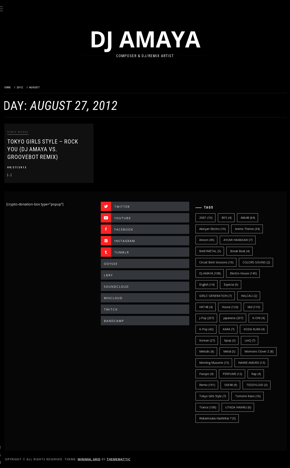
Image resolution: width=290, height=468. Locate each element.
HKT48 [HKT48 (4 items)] (209, 307)
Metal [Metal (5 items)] (233, 351)
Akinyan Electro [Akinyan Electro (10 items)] (216, 229)
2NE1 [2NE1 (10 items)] (209, 218)
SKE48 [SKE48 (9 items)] (234, 385)
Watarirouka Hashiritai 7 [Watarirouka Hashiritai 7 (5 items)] (221, 418)
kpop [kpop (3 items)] (233, 340)
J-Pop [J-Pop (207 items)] (210, 318)
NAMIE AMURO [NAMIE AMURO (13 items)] (255, 363)
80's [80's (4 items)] (230, 218)
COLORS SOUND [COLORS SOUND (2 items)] (260, 262)
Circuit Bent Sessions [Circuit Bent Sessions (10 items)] (220, 262)
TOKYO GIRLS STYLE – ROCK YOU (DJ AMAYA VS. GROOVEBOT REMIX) (53, 149)
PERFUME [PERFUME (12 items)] (236, 374)
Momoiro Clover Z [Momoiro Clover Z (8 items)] (262, 351)
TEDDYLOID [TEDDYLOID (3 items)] (260, 385)
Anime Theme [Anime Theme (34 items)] (250, 229)
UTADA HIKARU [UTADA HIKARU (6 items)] (242, 407)
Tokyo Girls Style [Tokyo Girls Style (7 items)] (216, 396)
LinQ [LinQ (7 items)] (253, 340)
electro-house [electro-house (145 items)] (246, 273)
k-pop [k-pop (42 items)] (210, 329)
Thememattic (129, 459)
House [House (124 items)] (233, 307)
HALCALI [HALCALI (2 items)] (253, 296)
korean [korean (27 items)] (211, 340)
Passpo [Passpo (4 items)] (210, 374)
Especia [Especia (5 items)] (234, 284)
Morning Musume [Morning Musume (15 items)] (218, 363)
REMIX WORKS (28, 132)
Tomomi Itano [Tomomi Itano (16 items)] (251, 396)
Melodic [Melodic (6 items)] (210, 351)
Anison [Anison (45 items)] (210, 240)
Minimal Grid (99, 459)
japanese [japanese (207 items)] (237, 318)
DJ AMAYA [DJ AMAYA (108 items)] (213, 273)
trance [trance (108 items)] (211, 407)
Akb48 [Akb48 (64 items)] (251, 218)
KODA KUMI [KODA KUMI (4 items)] (257, 329)
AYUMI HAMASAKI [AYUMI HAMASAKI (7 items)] (241, 240)
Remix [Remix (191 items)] (211, 385)
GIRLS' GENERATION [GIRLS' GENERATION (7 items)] (219, 296)
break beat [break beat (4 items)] (243, 251)
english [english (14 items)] (210, 284)
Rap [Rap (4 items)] (259, 374)
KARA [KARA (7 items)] (232, 329)
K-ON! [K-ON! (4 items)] (262, 318)
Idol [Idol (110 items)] (257, 307)
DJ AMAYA (150, 39)
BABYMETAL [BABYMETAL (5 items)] (214, 251)
